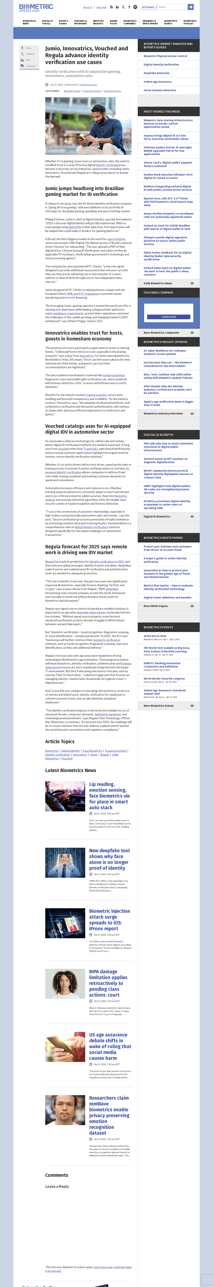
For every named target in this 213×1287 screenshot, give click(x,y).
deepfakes (112, 589)
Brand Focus (113, 22)
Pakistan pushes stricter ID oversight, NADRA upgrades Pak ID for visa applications (168, 151)
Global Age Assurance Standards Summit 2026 (169, 694)
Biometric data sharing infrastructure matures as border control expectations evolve (168, 124)
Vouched (63, 448)
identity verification (108, 165)
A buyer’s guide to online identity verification (165, 560)
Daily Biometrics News (158, 283)
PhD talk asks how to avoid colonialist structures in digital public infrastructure (168, 447)
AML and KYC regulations (83, 293)
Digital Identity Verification (161, 64)
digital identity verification (91, 527)
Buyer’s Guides (63, 22)
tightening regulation (108, 714)
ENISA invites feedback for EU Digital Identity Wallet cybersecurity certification (167, 256)
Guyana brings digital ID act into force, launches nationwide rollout (166, 137)
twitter (123, 7)
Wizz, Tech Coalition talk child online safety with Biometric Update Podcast (168, 376)
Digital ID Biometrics (157, 516)
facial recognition (114, 375)
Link (28, 60)
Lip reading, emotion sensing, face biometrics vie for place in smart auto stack (109, 796)
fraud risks (91, 448)
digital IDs (75, 227)
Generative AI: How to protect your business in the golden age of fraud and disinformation (167, 574)
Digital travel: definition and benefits (168, 597)
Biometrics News (29, 22)
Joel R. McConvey (88, 84)
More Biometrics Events (159, 705)
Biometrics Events (170, 22)
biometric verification (106, 640)
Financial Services (112, 91)
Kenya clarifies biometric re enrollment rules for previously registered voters (169, 215)
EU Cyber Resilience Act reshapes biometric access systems (165, 352)
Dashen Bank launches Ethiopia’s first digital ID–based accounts (168, 176)
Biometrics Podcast (190, 22)
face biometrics (92, 751)
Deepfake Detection (156, 73)
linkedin (117, 7)
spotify (135, 7)
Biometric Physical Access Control (165, 56)
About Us (87, 7)
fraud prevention (96, 395)
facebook (129, 7)
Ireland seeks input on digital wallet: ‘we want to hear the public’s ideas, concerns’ (167, 271)
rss (111, 7)
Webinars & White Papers (150, 22)
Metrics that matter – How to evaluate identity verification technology (168, 587)
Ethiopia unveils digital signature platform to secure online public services (165, 241)
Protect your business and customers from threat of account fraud (168, 548)
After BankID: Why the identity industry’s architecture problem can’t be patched (168, 390)
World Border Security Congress (169, 680)
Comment (31, 66)
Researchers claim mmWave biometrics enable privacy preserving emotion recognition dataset (109, 1115)
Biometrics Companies (130, 22)
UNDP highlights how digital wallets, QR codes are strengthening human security (167, 489)
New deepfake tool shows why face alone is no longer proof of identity (109, 859)
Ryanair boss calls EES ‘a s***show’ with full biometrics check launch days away (168, 202)
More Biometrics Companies (161, 332)
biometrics (52, 751)
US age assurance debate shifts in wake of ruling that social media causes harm (110, 1046)
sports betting (116, 239)
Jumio (68, 203)
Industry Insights (98, 22)
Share (29, 48)
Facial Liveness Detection (160, 90)
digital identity (71, 751)
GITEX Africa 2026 (169, 637)
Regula (49, 561)
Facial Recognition (92, 91)
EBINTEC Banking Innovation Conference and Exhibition (169, 667)
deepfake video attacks (91, 612)
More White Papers (156, 606)
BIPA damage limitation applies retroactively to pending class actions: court (108, 983)
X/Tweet (30, 54)
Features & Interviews (80, 22)
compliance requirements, (68, 313)
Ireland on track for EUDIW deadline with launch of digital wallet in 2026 (167, 227)
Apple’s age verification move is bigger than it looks (168, 403)
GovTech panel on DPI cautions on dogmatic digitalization (166, 460)
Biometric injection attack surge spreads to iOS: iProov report (109, 920)
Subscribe (101, 7)
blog (69, 355)
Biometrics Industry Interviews (163, 413)
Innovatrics (87, 355)
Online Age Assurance (158, 81)
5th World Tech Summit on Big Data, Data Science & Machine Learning (169, 651)
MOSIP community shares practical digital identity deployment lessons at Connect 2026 (168, 474)
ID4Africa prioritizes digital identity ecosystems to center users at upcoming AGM (167, 504)
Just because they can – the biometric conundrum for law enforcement (168, 364)
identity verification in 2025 (107, 561)
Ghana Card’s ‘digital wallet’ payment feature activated (168, 164)
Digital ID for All (47, 22)
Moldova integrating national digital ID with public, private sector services (168, 188)
